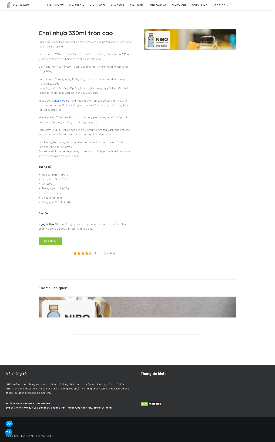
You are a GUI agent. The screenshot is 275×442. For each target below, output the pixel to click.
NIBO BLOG (220, 5)
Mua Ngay (50, 241)
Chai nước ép (98, 5)
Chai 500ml (117, 5)
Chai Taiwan (179, 5)
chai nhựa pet (62, 100)
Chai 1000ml (137, 5)
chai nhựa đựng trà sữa (74, 151)
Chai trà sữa (77, 5)
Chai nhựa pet (55, 5)
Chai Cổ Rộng (158, 5)
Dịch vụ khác (199, 5)
